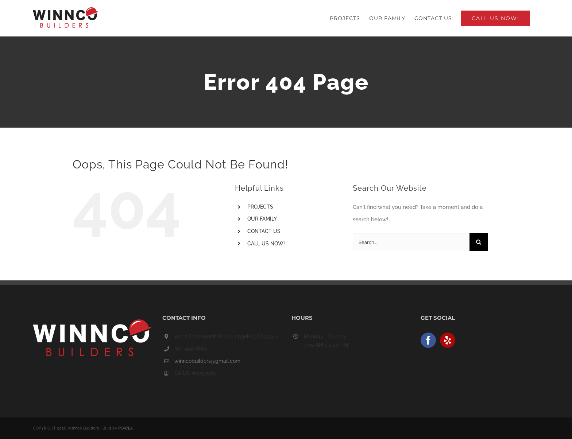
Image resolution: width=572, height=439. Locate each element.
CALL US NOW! (266, 243)
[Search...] (411, 242)
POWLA (125, 428)
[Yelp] (447, 340)
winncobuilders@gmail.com (207, 361)
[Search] (478, 242)
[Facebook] (428, 340)
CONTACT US (264, 231)
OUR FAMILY (262, 219)
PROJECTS (260, 207)
